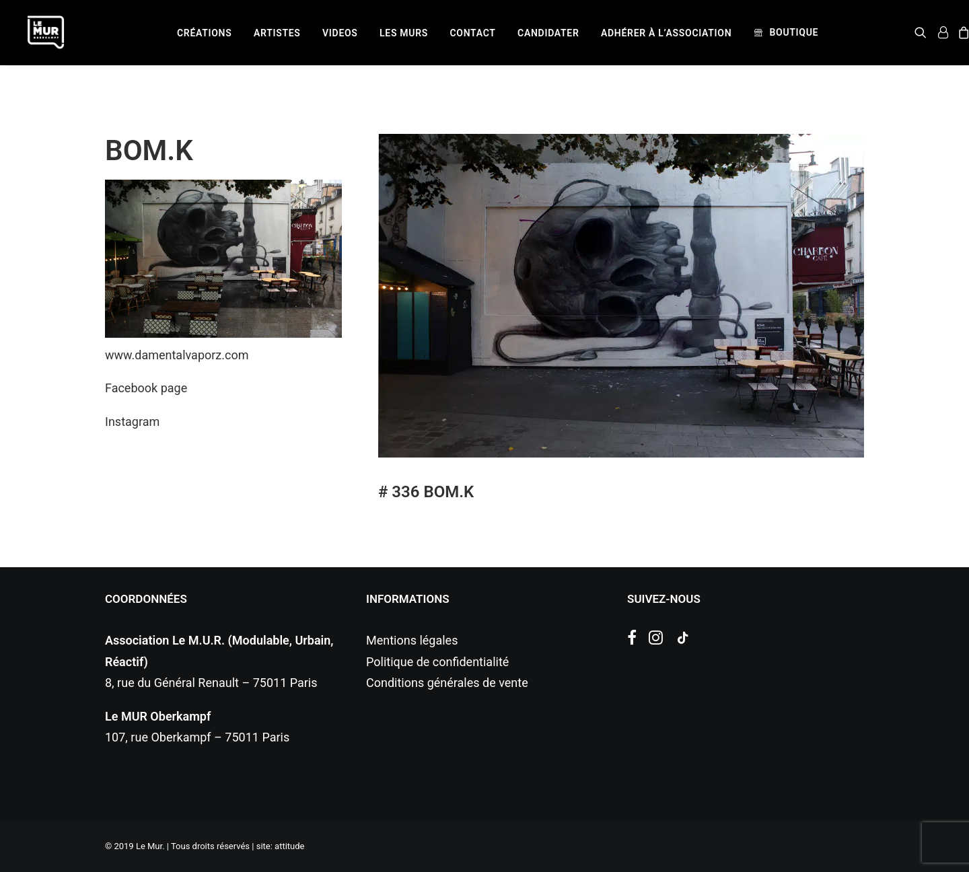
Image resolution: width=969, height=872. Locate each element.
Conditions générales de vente (447, 683)
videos (340, 33)
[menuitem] (204, 33)
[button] (922, 32)
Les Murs (404, 33)
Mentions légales (412, 640)
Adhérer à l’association (666, 33)
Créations (204, 33)
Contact (473, 33)
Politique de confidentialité (437, 662)
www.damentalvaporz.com (177, 355)
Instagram (132, 421)
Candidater (548, 33)
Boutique (793, 32)
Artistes (277, 33)
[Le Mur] (45, 32)
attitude (289, 846)
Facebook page (146, 388)
